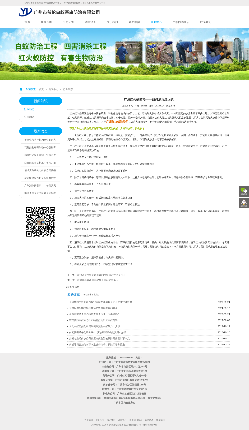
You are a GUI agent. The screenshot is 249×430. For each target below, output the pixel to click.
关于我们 (112, 22)
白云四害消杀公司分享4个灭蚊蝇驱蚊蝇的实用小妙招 (97, 332)
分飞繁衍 (108, 246)
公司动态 (29, 117)
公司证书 (68, 22)
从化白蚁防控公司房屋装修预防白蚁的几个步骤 (94, 326)
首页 (27, 22)
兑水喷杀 (125, 177)
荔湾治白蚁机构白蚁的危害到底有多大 (97, 280)
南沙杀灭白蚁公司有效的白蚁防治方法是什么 (101, 275)
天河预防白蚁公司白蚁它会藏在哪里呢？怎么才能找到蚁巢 (100, 302)
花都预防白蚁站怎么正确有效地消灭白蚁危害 (93, 320)
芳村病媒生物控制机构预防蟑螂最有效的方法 (93, 308)
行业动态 (68, 89)
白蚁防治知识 (181, 22)
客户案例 (134, 22)
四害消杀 (90, 22)
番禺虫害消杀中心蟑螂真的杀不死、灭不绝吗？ (94, 314)
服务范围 (46, 22)
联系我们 (205, 22)
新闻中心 (156, 22)
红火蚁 (208, 135)
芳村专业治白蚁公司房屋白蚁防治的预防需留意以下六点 (99, 338)
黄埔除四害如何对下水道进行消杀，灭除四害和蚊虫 (97, 344)
